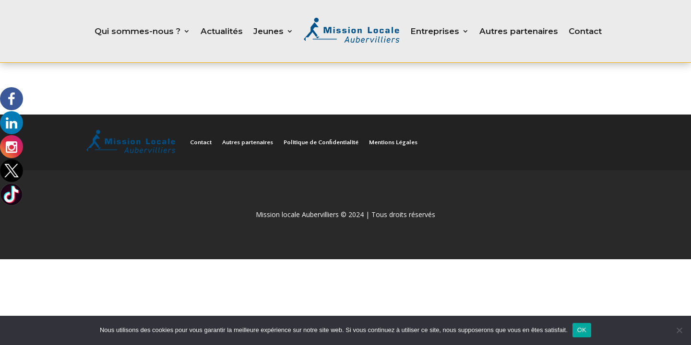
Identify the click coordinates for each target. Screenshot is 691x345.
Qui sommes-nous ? (137, 31)
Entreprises (434, 31)
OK (581, 330)
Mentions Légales (393, 142)
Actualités (222, 31)
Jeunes (268, 31)
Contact (585, 31)
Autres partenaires (518, 31)
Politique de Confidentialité (321, 142)
